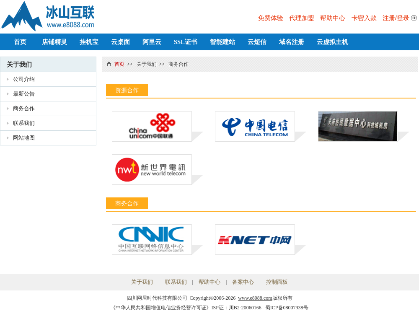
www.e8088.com (255, 298)
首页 (20, 42)
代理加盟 (301, 17)
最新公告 (24, 94)
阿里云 (151, 42)
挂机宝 (89, 42)
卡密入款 (364, 17)
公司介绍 (24, 79)
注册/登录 (396, 17)
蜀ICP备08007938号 (286, 308)
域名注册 (291, 42)
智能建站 (222, 42)
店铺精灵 (54, 42)
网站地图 (24, 138)
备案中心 (243, 282)
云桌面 (120, 42)
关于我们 (19, 64)
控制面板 (277, 282)
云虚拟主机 (332, 42)
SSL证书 (185, 42)
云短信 (257, 42)
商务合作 (24, 108)
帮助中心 (332, 17)
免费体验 (270, 17)
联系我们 (24, 123)
